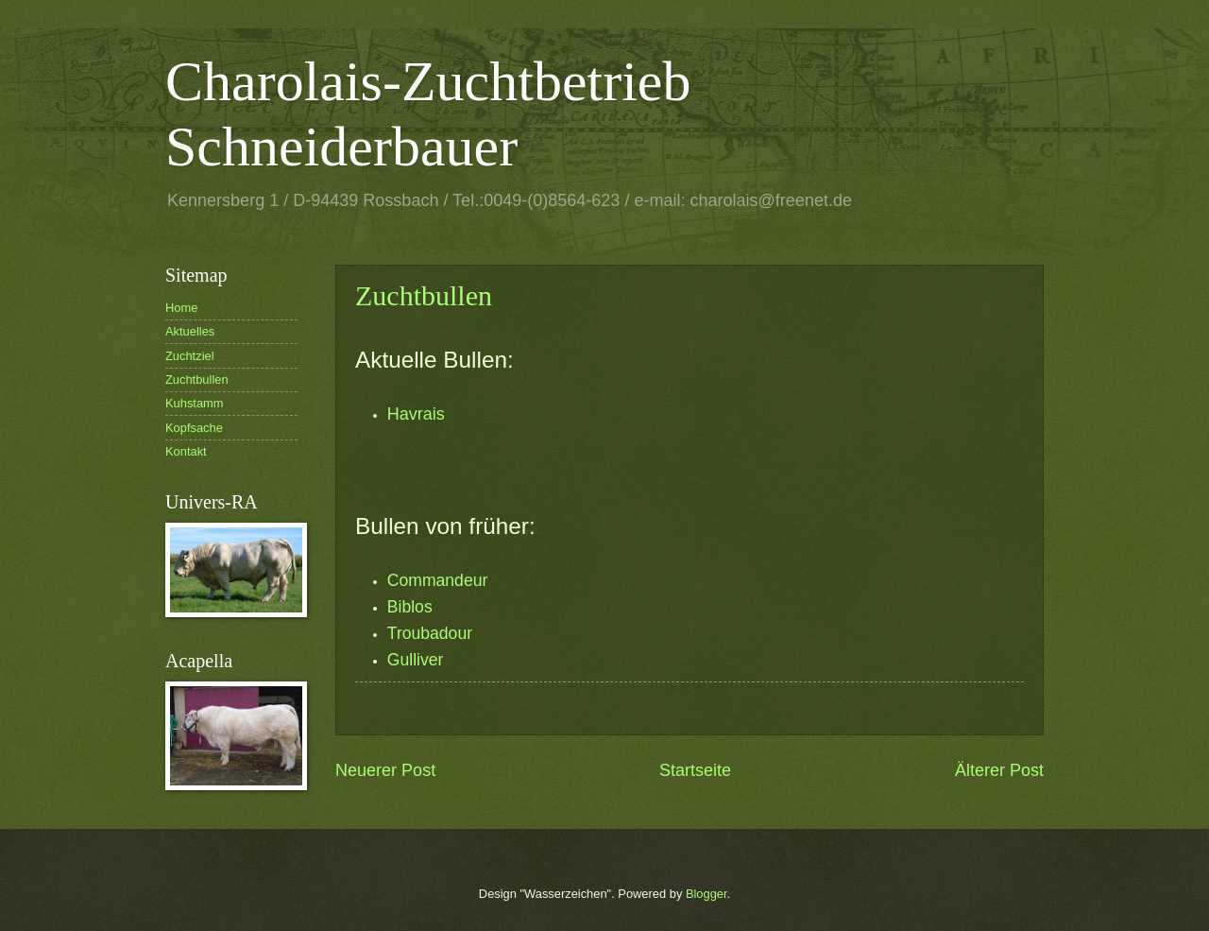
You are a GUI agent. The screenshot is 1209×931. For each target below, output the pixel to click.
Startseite (695, 770)
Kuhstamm (194, 403)
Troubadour (429, 633)
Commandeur (437, 580)
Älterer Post (999, 770)
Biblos (410, 606)
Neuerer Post (385, 770)
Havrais (416, 414)
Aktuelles (189, 331)
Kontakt (186, 451)
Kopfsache (194, 428)
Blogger (706, 894)
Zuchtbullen (423, 295)
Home (181, 308)
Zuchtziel (189, 356)
